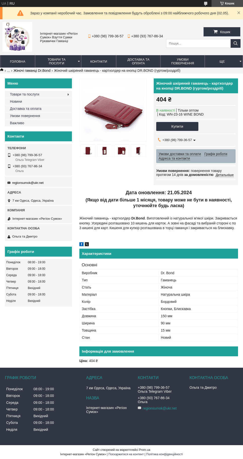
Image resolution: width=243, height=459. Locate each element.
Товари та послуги (56, 61)
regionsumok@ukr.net (28, 183)
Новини (16, 101)
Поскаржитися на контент (126, 454)
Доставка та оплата (138, 61)
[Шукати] (236, 43)
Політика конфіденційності (164, 454)
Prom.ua (144, 450)
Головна (17, 61)
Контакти (98, 61)
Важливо (17, 123)
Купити (177, 126)
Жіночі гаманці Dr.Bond (32, 70)
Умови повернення (182, 61)
